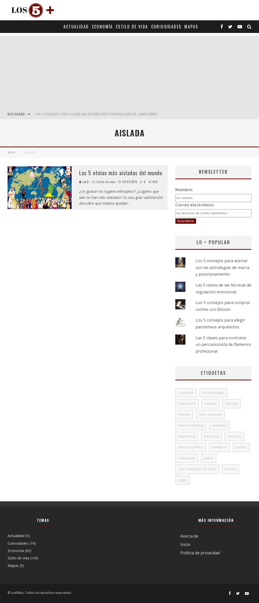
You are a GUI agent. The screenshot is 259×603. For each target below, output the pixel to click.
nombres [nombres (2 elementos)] (219, 447)
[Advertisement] (129, 71)
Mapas (191, 27)
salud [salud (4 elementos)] (208, 458)
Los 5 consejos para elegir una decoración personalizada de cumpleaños (96, 114)
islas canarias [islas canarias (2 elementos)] (210, 414)
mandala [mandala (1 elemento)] (219, 425)
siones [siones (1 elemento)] (230, 469)
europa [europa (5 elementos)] (232, 403)
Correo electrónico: (194, 205)
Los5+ (84, 182)
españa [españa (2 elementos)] (211, 403)
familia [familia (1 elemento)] (184, 414)
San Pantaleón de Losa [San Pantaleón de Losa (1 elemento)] (197, 469)
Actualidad (76, 27)
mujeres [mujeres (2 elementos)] (234, 436)
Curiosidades (166, 27)
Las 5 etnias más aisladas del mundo (120, 173)
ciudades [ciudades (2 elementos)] (186, 393)
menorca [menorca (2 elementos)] (211, 436)
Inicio (185, 544)
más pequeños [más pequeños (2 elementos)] (191, 447)
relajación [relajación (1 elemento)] (187, 458)
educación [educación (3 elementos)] (187, 403)
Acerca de (189, 536)
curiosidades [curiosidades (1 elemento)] (213, 393)
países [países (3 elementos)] (241, 447)
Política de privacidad (200, 553)
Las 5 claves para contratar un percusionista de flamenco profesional (223, 344)
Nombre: (184, 189)
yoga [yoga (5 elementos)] (183, 480)
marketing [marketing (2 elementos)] (187, 436)
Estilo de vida (132, 27)
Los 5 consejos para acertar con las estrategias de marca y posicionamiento (222, 267)
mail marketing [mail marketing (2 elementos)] (191, 425)
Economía (102, 27)
